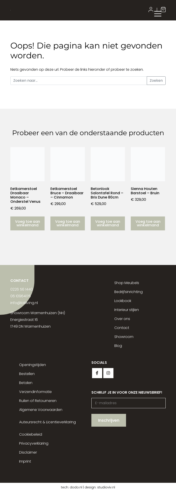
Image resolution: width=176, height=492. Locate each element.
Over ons (122, 318)
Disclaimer (28, 452)
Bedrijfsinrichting (128, 291)
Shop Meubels (126, 282)
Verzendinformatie (35, 391)
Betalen (25, 382)
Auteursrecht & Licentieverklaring (47, 422)
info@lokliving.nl (24, 302)
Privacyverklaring (33, 443)
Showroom (123, 336)
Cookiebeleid (30, 434)
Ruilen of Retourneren (37, 400)
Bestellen (27, 373)
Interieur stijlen (126, 309)
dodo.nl (76, 487)
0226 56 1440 (21, 289)
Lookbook (122, 300)
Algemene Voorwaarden (40, 409)
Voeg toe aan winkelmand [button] (27, 223)
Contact (121, 327)
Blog (118, 345)
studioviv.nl (106, 487)
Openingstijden (32, 364)
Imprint (25, 461)
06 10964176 (20, 296)
